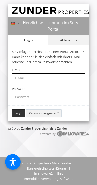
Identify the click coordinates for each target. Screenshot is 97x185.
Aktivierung (68, 40)
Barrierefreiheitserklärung (46, 168)
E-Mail (16, 69)
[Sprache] (15, 22)
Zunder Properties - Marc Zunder (44, 128)
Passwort (19, 88)
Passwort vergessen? (44, 113)
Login (28, 40)
